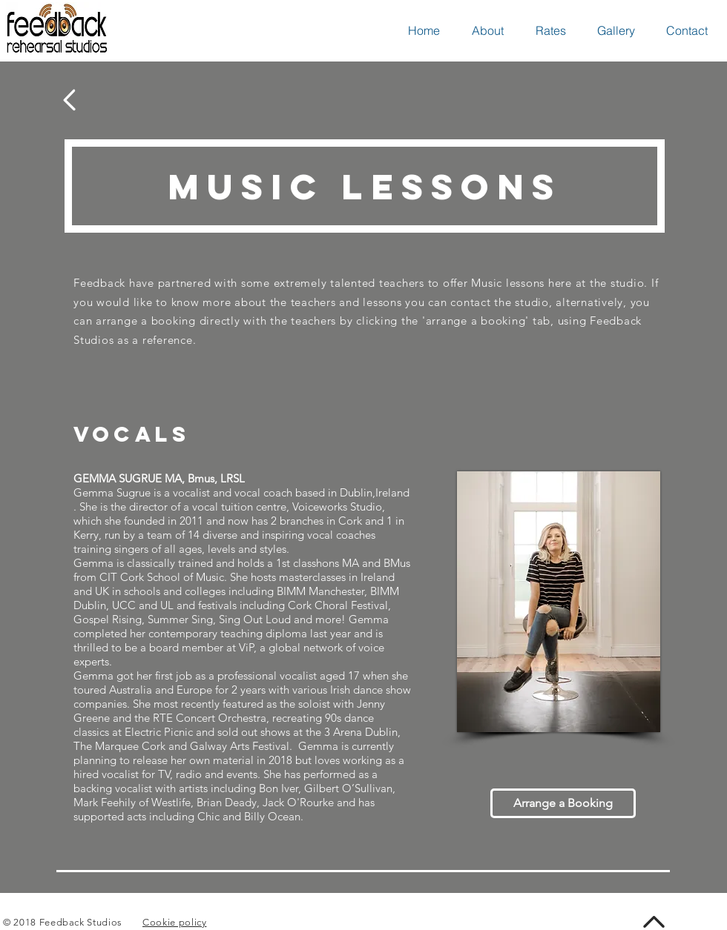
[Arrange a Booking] (563, 803)
